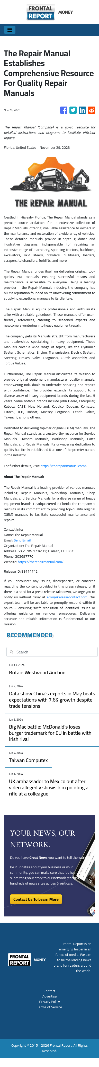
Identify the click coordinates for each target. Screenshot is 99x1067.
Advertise (49, 996)
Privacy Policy (49, 1001)
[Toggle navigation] (9, 30)
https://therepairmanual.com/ (63, 465)
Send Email (22, 540)
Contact (49, 990)
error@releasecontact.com (67, 597)
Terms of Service (49, 1007)
